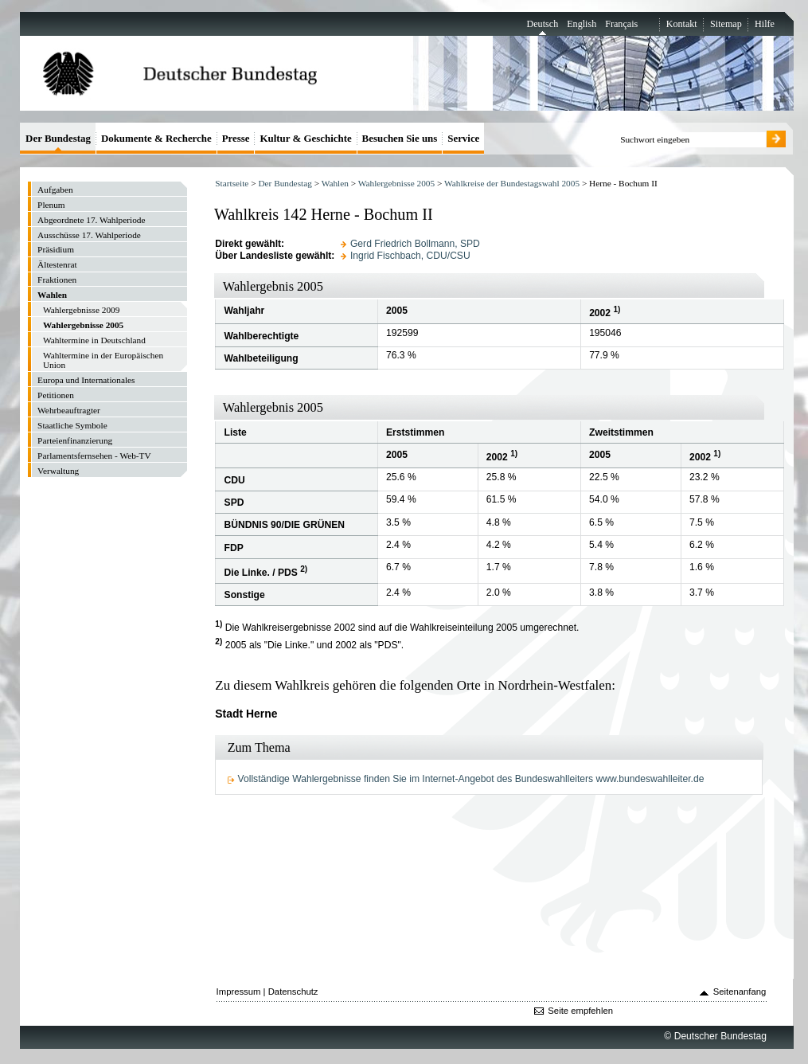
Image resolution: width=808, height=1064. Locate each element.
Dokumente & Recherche (156, 138)
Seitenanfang (740, 991)
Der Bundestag (284, 183)
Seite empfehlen (580, 1010)
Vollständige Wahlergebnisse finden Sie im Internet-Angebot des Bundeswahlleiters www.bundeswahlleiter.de (471, 778)
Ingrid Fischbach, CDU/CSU (410, 255)
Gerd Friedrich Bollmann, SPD (415, 243)
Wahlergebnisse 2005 (396, 183)
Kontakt (681, 23)
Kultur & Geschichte (305, 138)
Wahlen (335, 183)
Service (463, 138)
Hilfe (765, 23)
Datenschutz (293, 991)
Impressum (239, 991)
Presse (236, 138)
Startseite (231, 183)
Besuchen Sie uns (400, 138)
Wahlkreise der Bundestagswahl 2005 (512, 183)
